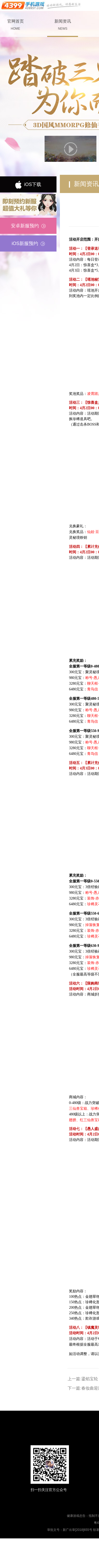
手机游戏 (41, 5)
